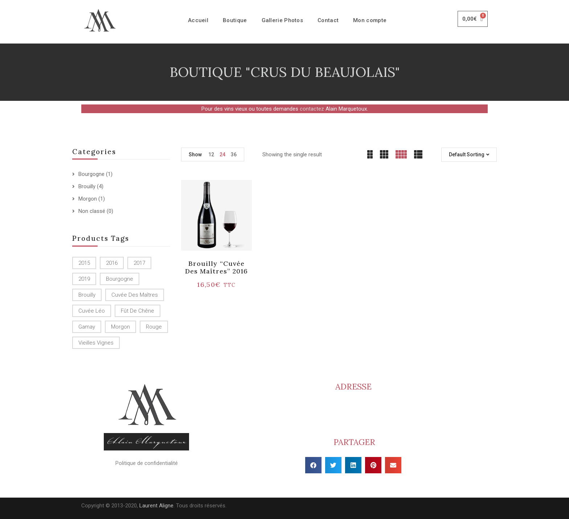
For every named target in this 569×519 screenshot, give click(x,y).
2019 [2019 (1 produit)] (84, 279)
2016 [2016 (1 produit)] (112, 263)
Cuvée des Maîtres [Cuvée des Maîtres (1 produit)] (134, 295)
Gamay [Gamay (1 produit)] (86, 327)
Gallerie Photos (282, 20)
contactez (312, 109)
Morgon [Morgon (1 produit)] (120, 327)
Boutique (235, 20)
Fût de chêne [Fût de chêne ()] (137, 311)
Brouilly (86, 186)
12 (211, 154)
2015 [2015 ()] (84, 263)
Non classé (91, 211)
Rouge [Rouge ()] (154, 327)
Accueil (198, 20)
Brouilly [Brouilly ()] (86, 295)
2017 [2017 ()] (139, 263)
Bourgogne (91, 174)
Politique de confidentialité (146, 463)
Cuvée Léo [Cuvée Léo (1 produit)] (91, 311)
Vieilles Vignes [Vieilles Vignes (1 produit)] (96, 342)
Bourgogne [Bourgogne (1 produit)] (119, 279)
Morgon (87, 198)
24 (222, 154)
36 (234, 154)
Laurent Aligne (156, 505)
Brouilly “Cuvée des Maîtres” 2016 (216, 267)
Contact (328, 20)
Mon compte (369, 20)
